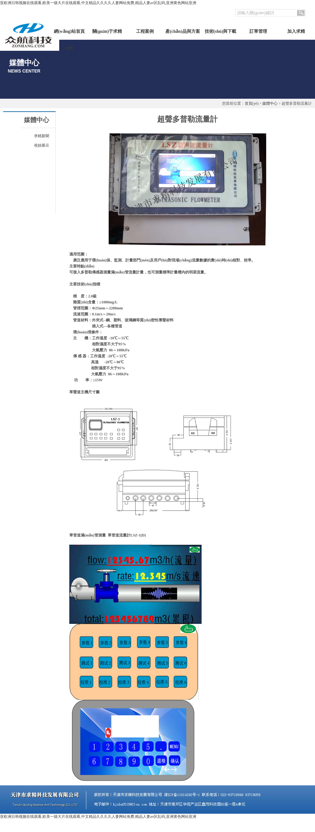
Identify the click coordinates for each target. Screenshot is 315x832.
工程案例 (145, 31)
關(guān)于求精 (107, 31)
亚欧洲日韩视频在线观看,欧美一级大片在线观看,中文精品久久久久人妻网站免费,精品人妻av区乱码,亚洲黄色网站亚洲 (98, 3)
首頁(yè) (251, 103)
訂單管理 (258, 31)
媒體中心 (270, 103)
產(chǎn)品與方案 (182, 31)
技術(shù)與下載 (220, 31)
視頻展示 (41, 145)
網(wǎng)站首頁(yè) (69, 34)
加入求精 (296, 31)
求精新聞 (41, 136)
